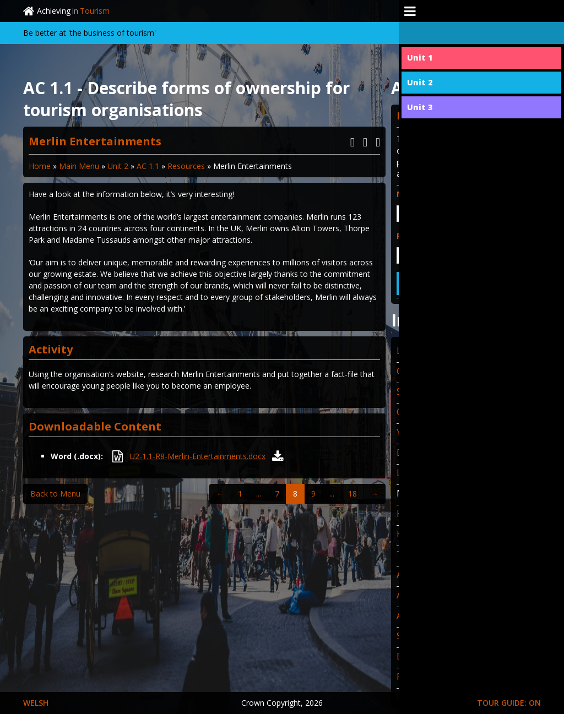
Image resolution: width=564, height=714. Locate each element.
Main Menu (79, 166)
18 (352, 493)
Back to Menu (55, 493)
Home (40, 166)
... (258, 493)
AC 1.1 (148, 166)
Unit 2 (117, 166)
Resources (186, 166)
